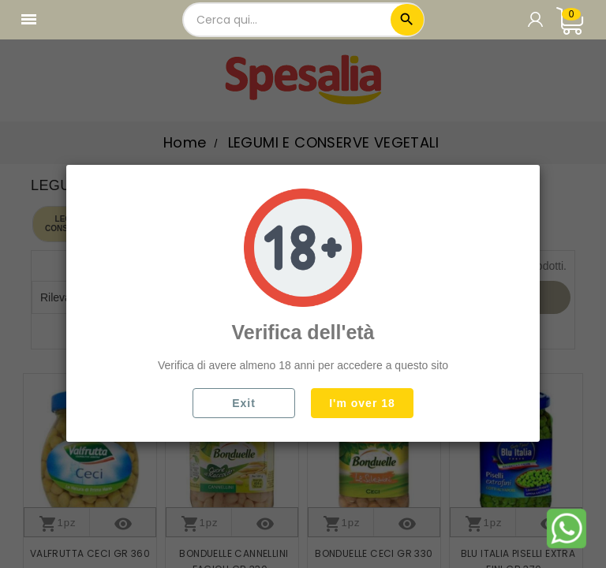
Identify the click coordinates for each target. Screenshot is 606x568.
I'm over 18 (362, 403)
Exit (244, 403)
